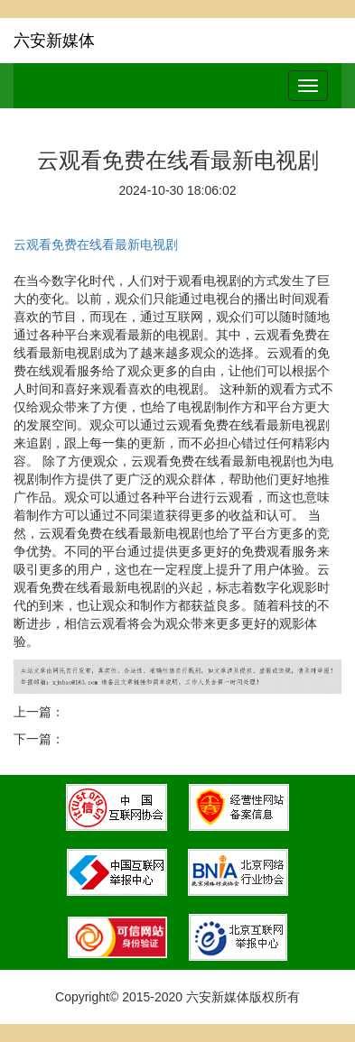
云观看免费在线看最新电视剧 (96, 244)
